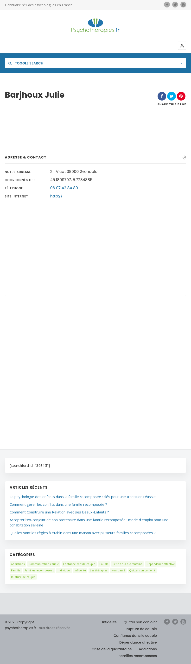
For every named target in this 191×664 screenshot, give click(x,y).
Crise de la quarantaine (127, 564)
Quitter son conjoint (142, 570)
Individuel (64, 570)
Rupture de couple (23, 577)
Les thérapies (98, 570)
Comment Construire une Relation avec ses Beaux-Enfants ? (59, 512)
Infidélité (80, 570)
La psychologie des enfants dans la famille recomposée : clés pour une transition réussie (83, 496)
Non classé (118, 570)
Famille (15, 570)
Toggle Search (25, 63)
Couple (103, 564)
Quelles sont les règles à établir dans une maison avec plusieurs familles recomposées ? (83, 532)
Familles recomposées (39, 570)
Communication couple (44, 564)
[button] (182, 46)
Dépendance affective (160, 564)
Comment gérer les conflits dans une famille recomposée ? (58, 504)
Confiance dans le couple (79, 564)
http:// (56, 196)
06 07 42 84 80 (64, 188)
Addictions (18, 564)
